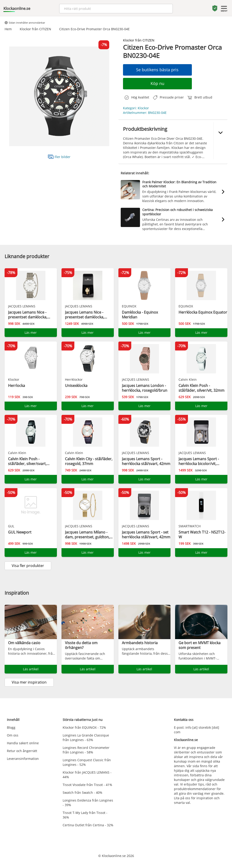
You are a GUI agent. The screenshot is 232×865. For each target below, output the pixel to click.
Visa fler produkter (28, 565)
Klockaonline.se (16, 8)
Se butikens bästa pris (157, 69)
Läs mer (31, 332)
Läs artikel (31, 669)
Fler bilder (59, 156)
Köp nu (157, 83)
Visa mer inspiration (29, 682)
